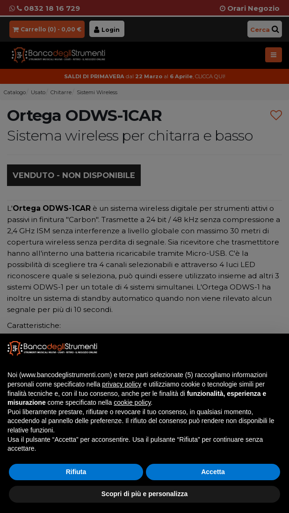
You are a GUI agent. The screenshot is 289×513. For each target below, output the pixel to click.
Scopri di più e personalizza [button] (144, 494)
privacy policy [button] (121, 384)
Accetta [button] (213, 472)
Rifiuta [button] (76, 472)
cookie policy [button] (132, 402)
